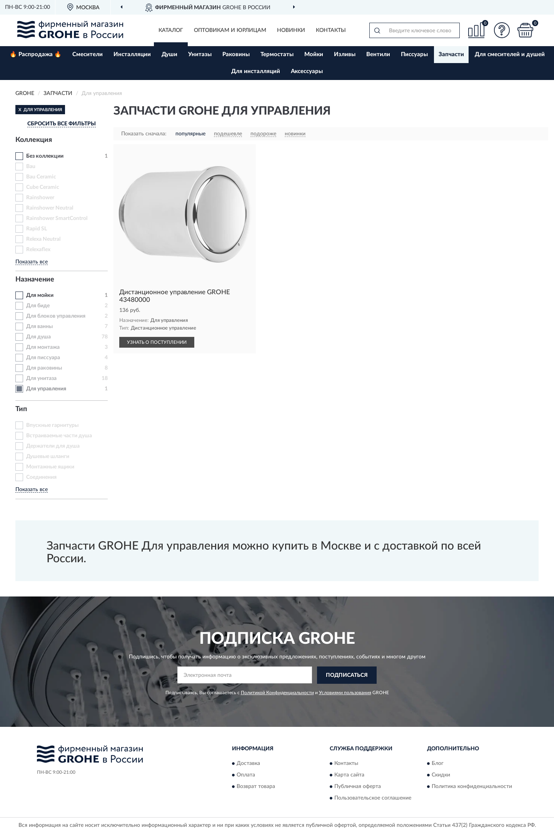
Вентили (378, 54)
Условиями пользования (345, 692)
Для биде (38, 305)
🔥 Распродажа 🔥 (36, 54)
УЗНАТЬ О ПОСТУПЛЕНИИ (157, 342)
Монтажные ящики (50, 467)
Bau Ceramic (41, 177)
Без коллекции (44, 156)
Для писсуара (43, 357)
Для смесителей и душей (510, 54)
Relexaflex (38, 249)
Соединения (41, 477)
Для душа (38, 337)
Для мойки (39, 295)
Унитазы (200, 54)
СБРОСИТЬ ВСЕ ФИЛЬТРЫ (61, 124)
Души (169, 54)
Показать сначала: (144, 134)
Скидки (441, 775)
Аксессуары (307, 71)
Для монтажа (43, 347)
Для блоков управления (55, 316)
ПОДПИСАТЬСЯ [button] (347, 675)
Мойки (313, 54)
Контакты (331, 30)
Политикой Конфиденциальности (277, 692)
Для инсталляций (255, 71)
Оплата (246, 775)
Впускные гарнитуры (52, 425)
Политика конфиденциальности (472, 787)
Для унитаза (41, 378)
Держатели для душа (53, 446)
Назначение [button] (34, 279)
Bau (30, 166)
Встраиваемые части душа (59, 435)
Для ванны (39, 326)
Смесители (87, 54)
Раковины (236, 54)
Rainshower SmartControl (56, 218)
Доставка (248, 763)
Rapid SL (36, 229)
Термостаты (277, 54)
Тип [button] (21, 409)
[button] (502, 30)
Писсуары (414, 54)
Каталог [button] (171, 30)
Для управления (46, 389)
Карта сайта (349, 775)
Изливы (344, 54)
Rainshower (40, 197)
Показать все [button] (31, 262)
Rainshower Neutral (49, 208)
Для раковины (44, 368)
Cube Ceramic (42, 187)
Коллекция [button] (33, 140)
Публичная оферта (357, 787)
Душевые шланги (47, 456)
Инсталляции (132, 54)
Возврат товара (256, 787)
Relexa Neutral (43, 239)
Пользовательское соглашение (372, 798)
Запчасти (451, 54)
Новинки (291, 30)
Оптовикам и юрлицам (230, 30)
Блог (438, 763)
